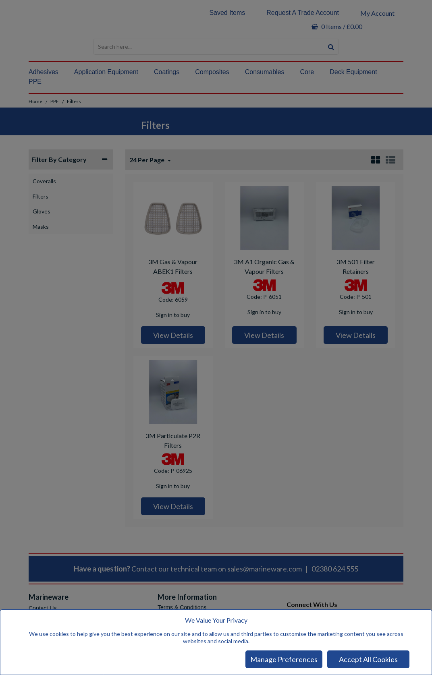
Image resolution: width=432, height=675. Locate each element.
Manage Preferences (284, 659)
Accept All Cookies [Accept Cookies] (368, 659)
